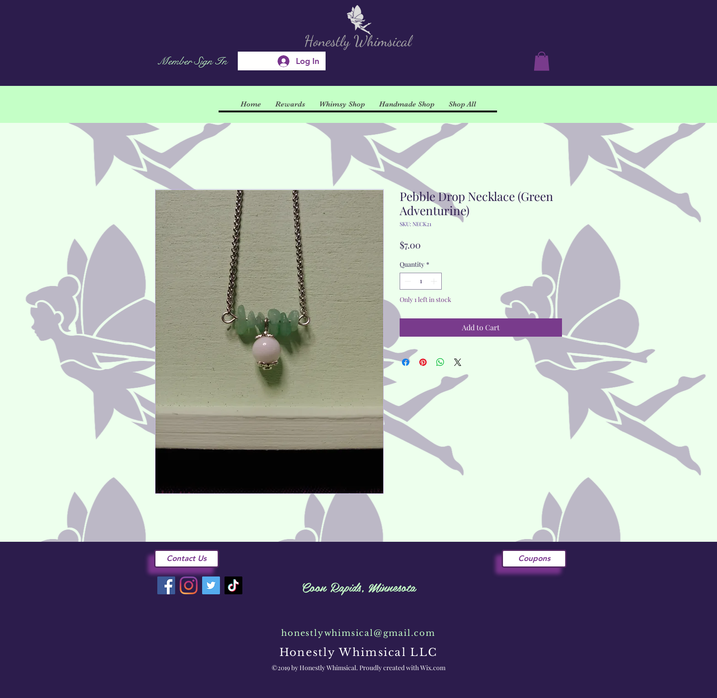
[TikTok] (233, 585)
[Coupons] (534, 559)
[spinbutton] (420, 281)
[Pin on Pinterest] (422, 362)
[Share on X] (457, 362)
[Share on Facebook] (405, 362)
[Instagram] (189, 585)
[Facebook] (166, 585)
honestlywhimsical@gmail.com (358, 633)
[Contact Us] (186, 559)
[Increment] (434, 281)
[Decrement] (406, 281)
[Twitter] (211, 585)
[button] (542, 61)
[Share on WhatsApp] (440, 362)
